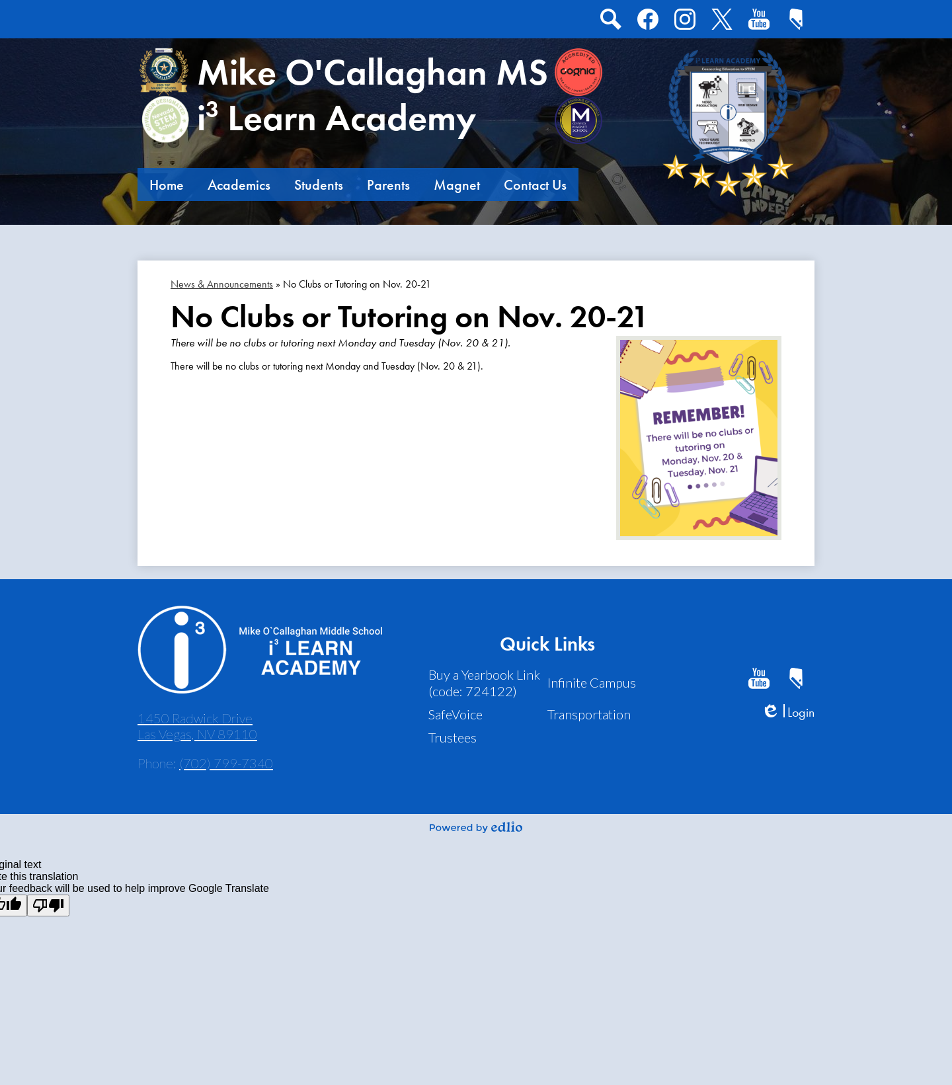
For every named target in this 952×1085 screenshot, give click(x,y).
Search (609, 22)
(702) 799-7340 (226, 763)
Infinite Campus (591, 682)
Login (787, 712)
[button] (167, 184)
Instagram (685, 22)
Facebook (648, 22)
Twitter (719, 22)
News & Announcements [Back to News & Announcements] (222, 284)
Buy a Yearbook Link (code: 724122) (484, 682)
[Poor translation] (48, 905)
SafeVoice (455, 714)
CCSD (793, 22)
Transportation (589, 714)
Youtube (758, 22)
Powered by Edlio (476, 827)
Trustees (452, 737)
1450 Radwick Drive (197, 726)
